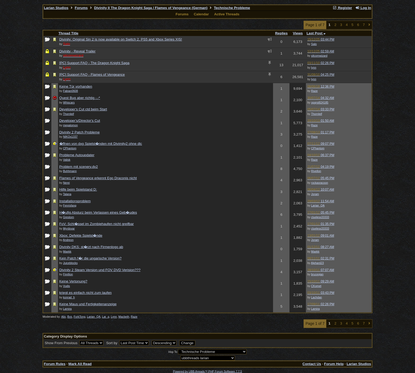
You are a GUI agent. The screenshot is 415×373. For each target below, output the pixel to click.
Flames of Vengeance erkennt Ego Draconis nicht (98, 178)
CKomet (316, 285)
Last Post (315, 33)
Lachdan (316, 297)
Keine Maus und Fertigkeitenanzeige (88, 304)
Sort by (112, 343)
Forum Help (334, 364)
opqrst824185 (319, 102)
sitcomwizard (319, 55)
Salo (314, 44)
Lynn (114, 316)
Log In (363, 8)
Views (298, 33)
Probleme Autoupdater (77, 155)
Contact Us (311, 364)
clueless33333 (320, 217)
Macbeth (123, 316)
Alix (63, 316)
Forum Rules (54, 364)
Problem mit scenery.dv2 (78, 167)
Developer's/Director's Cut (79, 121)
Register (342, 8)
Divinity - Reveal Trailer (77, 51)
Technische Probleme (232, 8)
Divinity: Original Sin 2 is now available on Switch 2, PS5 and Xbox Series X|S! (120, 39)
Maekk (315, 251)
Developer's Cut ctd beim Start (83, 109)
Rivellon (316, 171)
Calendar (201, 14)
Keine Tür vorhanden (75, 86)
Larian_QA (318, 205)
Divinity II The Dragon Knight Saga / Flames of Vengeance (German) (150, 8)
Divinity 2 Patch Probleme (79, 132)
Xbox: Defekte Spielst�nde (80, 235)
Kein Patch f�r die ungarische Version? (90, 258)
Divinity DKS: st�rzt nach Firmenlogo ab (91, 247)
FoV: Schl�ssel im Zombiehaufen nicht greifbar (96, 224)
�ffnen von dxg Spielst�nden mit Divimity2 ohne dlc (100, 144)
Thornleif (316, 113)
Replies (281, 33)
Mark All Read (80, 364)
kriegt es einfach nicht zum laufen (85, 293)
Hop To (172, 351)
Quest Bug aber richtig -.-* (79, 98)
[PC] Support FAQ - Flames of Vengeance (92, 75)
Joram (315, 194)
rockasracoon (319, 182)
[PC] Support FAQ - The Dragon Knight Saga (94, 63)
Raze (314, 90)
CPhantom (317, 148)
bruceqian (317, 274)
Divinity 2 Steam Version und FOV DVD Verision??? (100, 270)
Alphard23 (317, 262)
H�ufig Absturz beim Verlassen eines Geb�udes (98, 212)
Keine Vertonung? (73, 281)
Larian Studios (56, 8)
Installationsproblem (75, 201)
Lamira (315, 308)
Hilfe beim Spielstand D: (78, 189)
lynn (313, 67)
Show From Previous (61, 343)
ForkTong (79, 316)
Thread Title (68, 33)
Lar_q (105, 316)
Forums (81, 8)
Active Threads (226, 14)
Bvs (69, 316)
